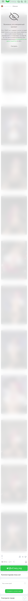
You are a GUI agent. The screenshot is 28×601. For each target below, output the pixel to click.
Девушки (15, 6)
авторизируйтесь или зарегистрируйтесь (16, 40)
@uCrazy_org (14, 568)
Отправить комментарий (14, 591)
